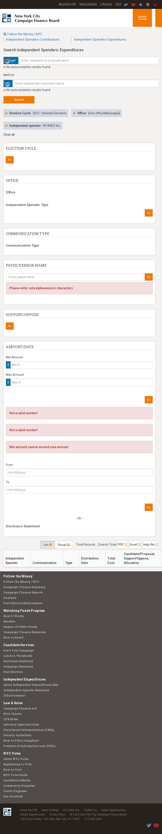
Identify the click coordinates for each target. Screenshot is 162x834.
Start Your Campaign (18, 650)
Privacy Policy (58, 814)
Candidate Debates (16, 780)
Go (9, 159)
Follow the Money (18, 576)
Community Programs (19, 785)
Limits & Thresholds (17, 655)
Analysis (9, 597)
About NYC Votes (15, 759)
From (9, 465)
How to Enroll (13, 637)
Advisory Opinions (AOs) (21, 724)
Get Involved (13, 796)
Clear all (9, 134)
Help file (150, 544)
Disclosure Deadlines (18, 661)
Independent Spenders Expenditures (100, 39)
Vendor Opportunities (32, 814)
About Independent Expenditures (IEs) (30, 684)
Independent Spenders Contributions (33, 39)
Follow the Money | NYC (24, 34)
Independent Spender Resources (26, 690)
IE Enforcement (14, 695)
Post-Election (13, 672)
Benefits (9, 621)
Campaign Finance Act (20, 708)
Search (19, 100)
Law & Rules (13, 703)
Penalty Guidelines (17, 735)
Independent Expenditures (24, 679)
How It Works (13, 616)
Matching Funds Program (24, 610)
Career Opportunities (113, 810)
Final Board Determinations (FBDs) (28, 730)
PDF (122, 544)
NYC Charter (12, 713)
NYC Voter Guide (15, 775)
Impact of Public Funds (20, 626)
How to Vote (12, 769)
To (7, 482)
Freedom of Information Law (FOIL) (29, 746)
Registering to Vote (17, 764)
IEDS (118, 4)
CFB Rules (10, 719)
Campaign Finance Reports (23, 592)
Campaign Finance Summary (24, 587)
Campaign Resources (18, 666)
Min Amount (14, 357)
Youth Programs (15, 791)
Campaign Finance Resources (24, 632)
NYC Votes (12, 753)
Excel (135, 544)
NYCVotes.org (71, 810)
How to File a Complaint (21, 740)
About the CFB (67, 4)
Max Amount (15, 374)
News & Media (88, 4)
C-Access (106, 4)
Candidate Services (18, 645)
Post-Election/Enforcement (23, 603)
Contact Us (90, 810)
